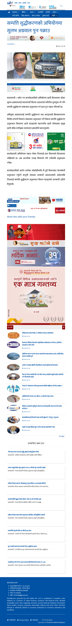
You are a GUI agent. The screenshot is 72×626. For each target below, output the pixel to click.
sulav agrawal (12, 206)
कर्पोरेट (48, 12)
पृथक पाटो (45, 15)
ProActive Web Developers (56, 622)
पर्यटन (54, 12)
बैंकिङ (24, 12)
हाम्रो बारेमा (12, 620)
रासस (9, 84)
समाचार (14, 12)
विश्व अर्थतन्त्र (25, 15)
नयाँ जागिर (15, 15)
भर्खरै (53, 15)
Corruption (10, 44)
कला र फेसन (36, 15)
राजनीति (40, 12)
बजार (31, 12)
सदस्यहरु (35, 620)
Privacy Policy (24, 620)
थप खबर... (62, 436)
